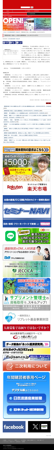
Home (8, 11)
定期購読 (27, 4)
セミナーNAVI (6, 13)
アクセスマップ (10, 440)
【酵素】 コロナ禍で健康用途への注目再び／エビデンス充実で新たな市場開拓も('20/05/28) (26, 124)
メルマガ (22, 4)
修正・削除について (41, 440)
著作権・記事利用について (31, 440)
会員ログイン (33, 4)
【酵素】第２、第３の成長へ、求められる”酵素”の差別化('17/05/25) (20, 135)
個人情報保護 (23, 440)
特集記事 (18, 32)
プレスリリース (5, 441)
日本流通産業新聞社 (27, 1)
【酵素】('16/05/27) (8, 137)
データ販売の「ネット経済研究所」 (32, 11)
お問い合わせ (18, 441)
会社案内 (4, 440)
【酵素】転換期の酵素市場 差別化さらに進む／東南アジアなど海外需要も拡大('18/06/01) (26, 133)
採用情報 (23, 441)
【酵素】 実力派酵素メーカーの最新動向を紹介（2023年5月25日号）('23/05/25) (24, 113)
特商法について (17, 440)
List (48, 103)
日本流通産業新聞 (31, 13)
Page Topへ (48, 435)
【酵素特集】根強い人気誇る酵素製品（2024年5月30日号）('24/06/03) (21, 110)
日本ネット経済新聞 (8, 16)
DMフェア (30, 16)
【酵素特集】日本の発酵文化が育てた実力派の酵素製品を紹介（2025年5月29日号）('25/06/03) (27, 106)
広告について (12, 441)
